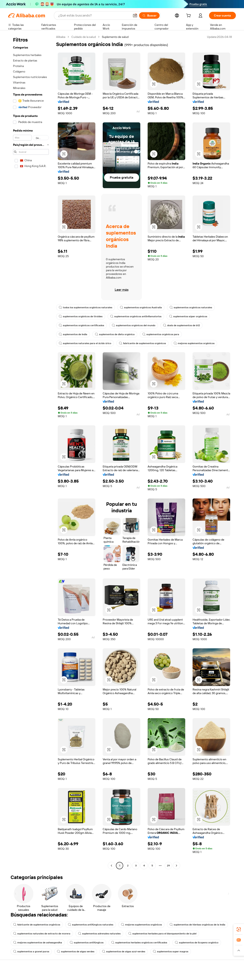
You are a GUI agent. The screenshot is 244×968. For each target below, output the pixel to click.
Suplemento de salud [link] (115, 36)
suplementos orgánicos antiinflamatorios (135, 316)
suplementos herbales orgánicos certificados (139, 942)
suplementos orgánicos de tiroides (80, 316)
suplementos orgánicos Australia (141, 307)
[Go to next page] (176, 865)
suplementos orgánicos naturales (191, 307)
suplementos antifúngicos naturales (90, 924)
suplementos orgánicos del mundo (133, 325)
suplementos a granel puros (31, 951)
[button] (135, 15)
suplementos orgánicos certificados (81, 325)
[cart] (189, 16)
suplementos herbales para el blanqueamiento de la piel (162, 933)
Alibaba (60, 36)
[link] (238, 929)
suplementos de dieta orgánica (115, 334)
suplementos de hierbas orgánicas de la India (197, 924)
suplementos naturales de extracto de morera (41, 933)
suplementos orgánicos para (160, 334)
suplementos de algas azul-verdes (123, 951)
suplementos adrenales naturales (99, 933)
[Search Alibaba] (93, 15)
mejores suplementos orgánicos (194, 343)
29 (168, 865)
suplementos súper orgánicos (188, 316)
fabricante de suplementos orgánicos (142, 343)
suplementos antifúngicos (86, 942)
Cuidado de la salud (83, 36)
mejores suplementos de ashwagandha (37, 942)
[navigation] (31, 452)
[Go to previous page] (111, 865)
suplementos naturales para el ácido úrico (85, 343)
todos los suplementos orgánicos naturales (85, 307)
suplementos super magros (170, 951)
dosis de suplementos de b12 (181, 325)
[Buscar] (149, 15)
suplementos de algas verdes (75, 951)
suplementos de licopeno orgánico (196, 942)
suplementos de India (73, 334)
